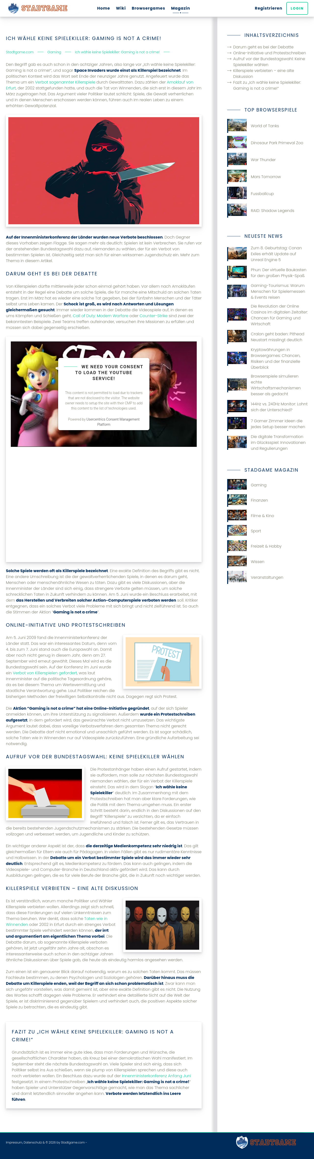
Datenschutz (33, 1142)
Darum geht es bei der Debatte (263, 47)
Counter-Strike (154, 316)
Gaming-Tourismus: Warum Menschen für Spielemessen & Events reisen (266, 291)
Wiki (121, 8)
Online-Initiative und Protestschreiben (269, 53)
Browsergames (148, 8)
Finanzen (247, 500)
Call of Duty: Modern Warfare (100, 316)
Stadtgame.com (73, 1142)
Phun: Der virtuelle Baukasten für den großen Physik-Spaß (266, 273)
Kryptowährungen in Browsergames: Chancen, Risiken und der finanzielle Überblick (263, 358)
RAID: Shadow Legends (260, 211)
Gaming (246, 485)
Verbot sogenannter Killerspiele (65, 82)
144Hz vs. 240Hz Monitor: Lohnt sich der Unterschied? (267, 407)
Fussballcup (250, 194)
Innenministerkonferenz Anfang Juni (156, 1076)
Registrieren (268, 8)
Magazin (180, 8)
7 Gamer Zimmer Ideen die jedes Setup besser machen (266, 424)
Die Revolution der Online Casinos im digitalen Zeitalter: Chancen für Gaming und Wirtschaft (267, 315)
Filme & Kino (250, 516)
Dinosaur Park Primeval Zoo (265, 143)
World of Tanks (253, 126)
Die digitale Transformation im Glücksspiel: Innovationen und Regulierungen (266, 442)
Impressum (14, 1142)
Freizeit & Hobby (254, 546)
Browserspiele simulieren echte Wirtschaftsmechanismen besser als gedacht (264, 385)
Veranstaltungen (255, 577)
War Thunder (251, 160)
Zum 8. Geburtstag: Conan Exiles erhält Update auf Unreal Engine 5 (264, 254)
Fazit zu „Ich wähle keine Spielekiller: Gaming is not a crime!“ (267, 85)
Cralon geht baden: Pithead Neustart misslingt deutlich (265, 337)
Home (103, 8)
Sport (244, 531)
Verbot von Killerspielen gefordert (45, 673)
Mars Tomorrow (254, 177)
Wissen (245, 562)
